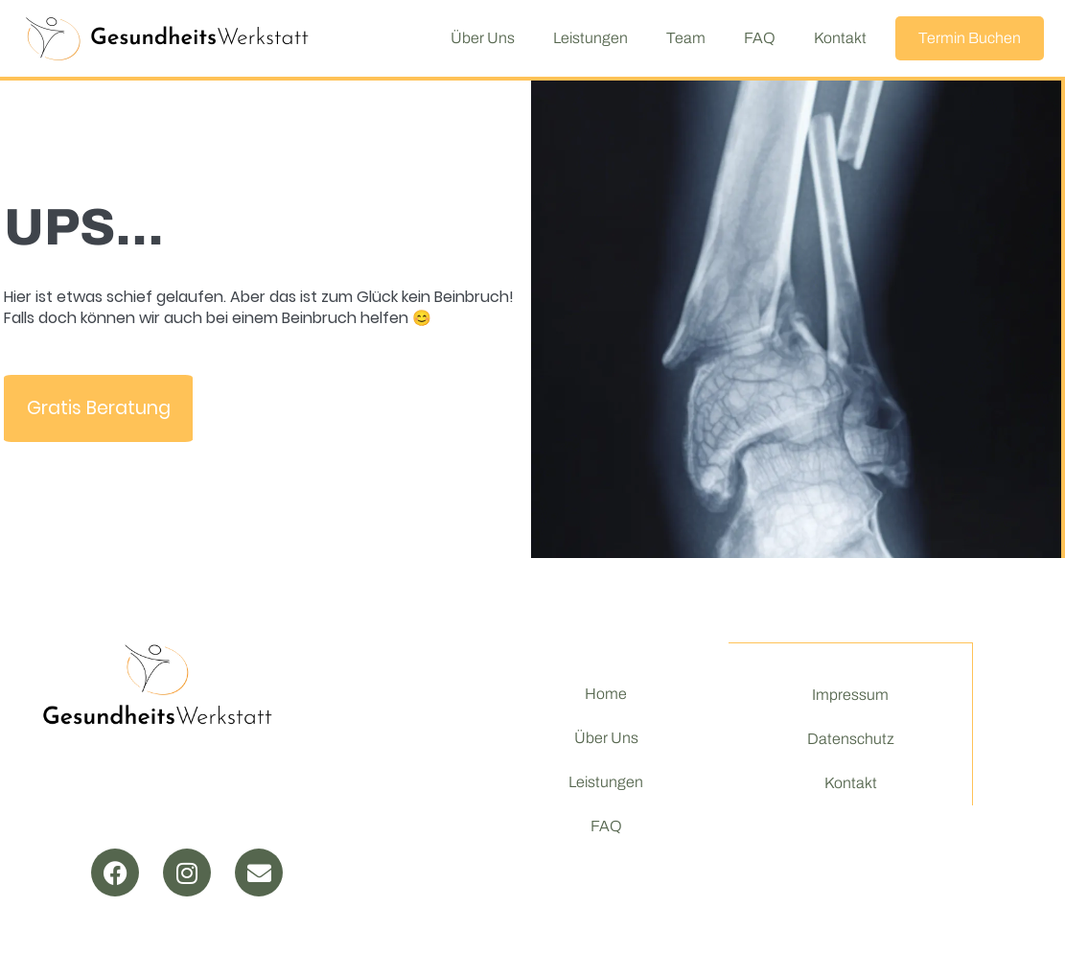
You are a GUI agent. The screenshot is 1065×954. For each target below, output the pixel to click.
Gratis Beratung (99, 408)
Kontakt (840, 38)
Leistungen (590, 38)
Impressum (850, 695)
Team (686, 38)
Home (606, 694)
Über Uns (483, 38)
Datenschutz (849, 740)
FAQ (760, 38)
